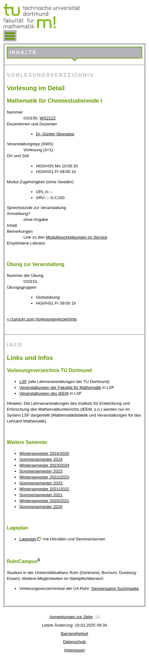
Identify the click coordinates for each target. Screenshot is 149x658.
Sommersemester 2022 (41, 483)
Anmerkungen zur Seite (71, 616)
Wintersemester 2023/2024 (44, 465)
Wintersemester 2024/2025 (44, 453)
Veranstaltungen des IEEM (44, 393)
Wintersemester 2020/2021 (44, 500)
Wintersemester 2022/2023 (44, 477)
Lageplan (27, 539)
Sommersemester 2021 (41, 494)
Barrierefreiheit (74, 633)
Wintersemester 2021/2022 (44, 489)
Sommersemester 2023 (41, 471)
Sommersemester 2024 (41, 459)
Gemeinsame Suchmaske (115, 588)
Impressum (74, 650)
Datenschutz (74, 641)
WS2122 (47, 118)
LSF (23, 381)
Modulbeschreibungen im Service (76, 237)
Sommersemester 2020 (41, 506)
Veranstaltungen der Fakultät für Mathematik (60, 387)
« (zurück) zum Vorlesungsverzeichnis (42, 319)
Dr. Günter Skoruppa (55, 134)
